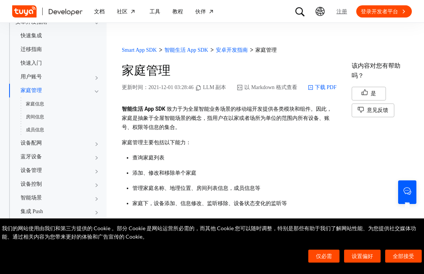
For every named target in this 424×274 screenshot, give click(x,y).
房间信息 (35, 116)
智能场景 (31, 198)
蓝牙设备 (31, 156)
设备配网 (31, 143)
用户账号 (31, 77)
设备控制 (31, 184)
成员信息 (35, 129)
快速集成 (31, 35)
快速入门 (31, 63)
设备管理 (31, 170)
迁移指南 (31, 49)
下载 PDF (322, 87)
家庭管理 (31, 90)
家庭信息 (35, 104)
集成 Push (32, 211)
